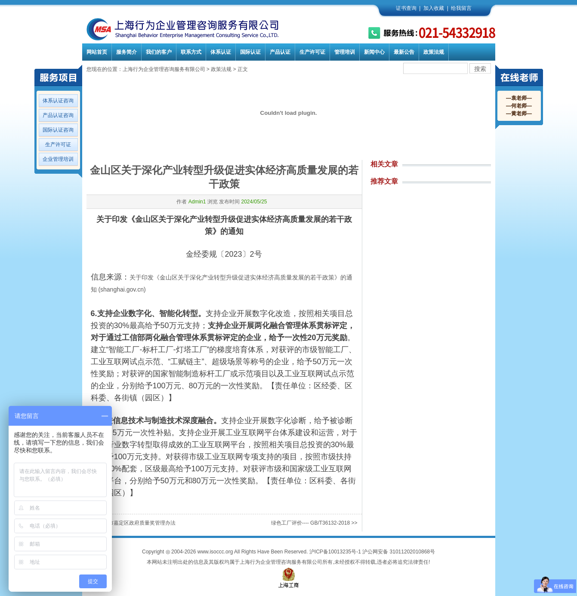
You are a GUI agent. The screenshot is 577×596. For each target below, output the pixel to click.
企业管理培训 (58, 159)
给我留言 (461, 8)
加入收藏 (433, 8)
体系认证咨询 (58, 101)
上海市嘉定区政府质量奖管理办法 (137, 523)
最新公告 (404, 52)
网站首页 (96, 52)
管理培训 (344, 52)
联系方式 (191, 52)
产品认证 (280, 52)
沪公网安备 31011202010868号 (398, 552)
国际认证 (250, 52)
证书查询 (406, 8)
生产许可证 (312, 52)
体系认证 (220, 52)
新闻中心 (374, 52)
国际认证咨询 (58, 130)
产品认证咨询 (58, 115)
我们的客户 (159, 52)
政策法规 (433, 52)
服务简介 (126, 52)
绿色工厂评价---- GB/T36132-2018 (310, 523)
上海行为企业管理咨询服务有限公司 (164, 69)
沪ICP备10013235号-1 (335, 552)
